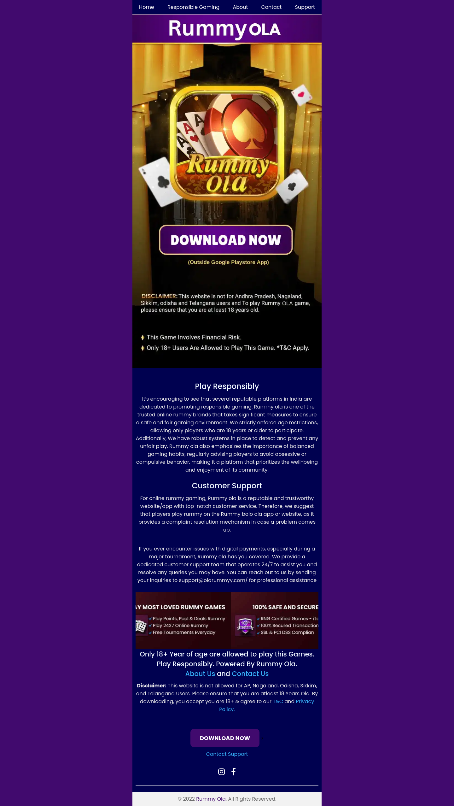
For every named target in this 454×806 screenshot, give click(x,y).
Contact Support (227, 754)
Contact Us (250, 673)
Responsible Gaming (193, 7)
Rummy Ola (211, 799)
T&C (278, 701)
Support (305, 7)
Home (146, 7)
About (240, 7)
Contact (271, 7)
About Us (200, 673)
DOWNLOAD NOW (225, 738)
